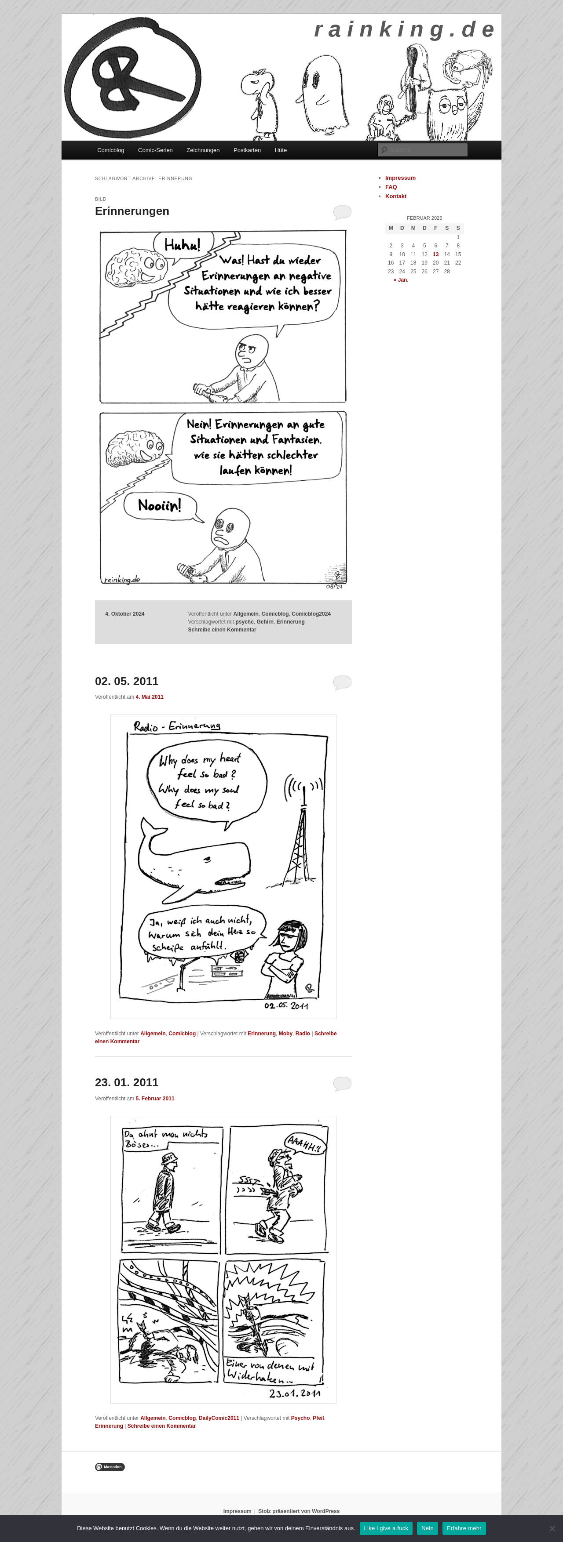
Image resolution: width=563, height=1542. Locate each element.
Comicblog (110, 150)
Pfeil (318, 1418)
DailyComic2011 (219, 1418)
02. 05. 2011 (127, 681)
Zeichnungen (202, 150)
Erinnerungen (132, 211)
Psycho (300, 1418)
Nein (427, 1528)
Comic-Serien (155, 150)
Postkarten (247, 150)
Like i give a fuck (386, 1528)
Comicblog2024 (311, 614)
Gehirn (265, 622)
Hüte (281, 150)
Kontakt (395, 196)
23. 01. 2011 (127, 1082)
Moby (285, 1033)
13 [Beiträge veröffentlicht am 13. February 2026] (436, 254)
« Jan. (401, 280)
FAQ (391, 187)
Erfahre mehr (464, 1528)
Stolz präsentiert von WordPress (299, 1511)
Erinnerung (291, 622)
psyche (244, 622)
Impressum (400, 177)
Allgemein (246, 614)
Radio (303, 1033)
